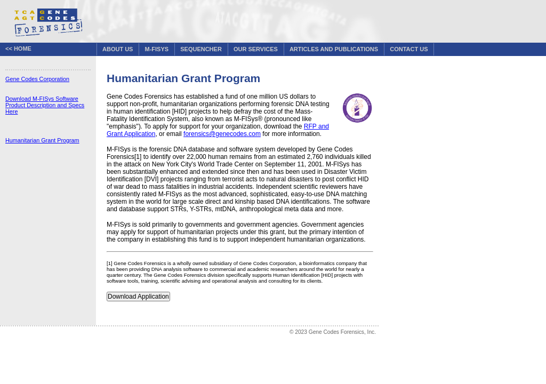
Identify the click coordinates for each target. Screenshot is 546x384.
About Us (117, 49)
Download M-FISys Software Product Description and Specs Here (44, 105)
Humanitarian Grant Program (42, 140)
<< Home (18, 48)
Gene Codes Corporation (37, 79)
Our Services (256, 49)
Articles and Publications (334, 49)
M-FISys (157, 49)
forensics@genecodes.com (222, 134)
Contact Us (409, 49)
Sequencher (201, 49)
